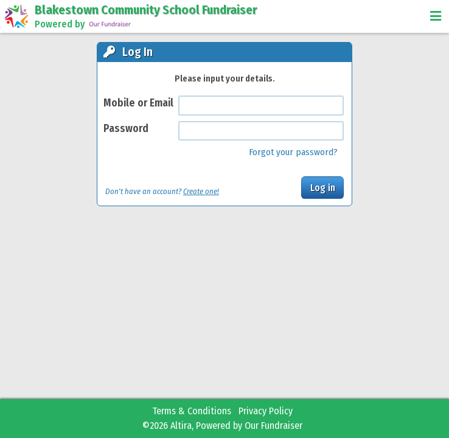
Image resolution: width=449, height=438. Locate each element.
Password (125, 128)
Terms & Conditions (191, 411)
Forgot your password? (293, 152)
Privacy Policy (265, 411)
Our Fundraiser (273, 425)
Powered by (84, 24)
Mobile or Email (138, 103)
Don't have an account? (162, 191)
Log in (322, 187)
